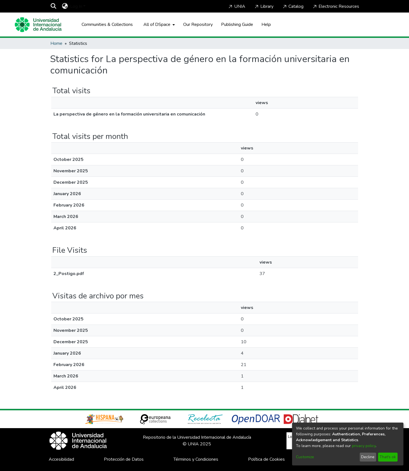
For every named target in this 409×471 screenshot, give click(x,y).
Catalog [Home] (292, 6)
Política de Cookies (266, 459)
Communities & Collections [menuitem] (107, 24)
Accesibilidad (61, 459)
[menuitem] (65, 6)
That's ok (387, 457)
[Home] (38, 25)
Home (56, 43)
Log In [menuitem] (76, 6)
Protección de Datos (124, 459)
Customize (305, 457)
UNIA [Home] (236, 6)
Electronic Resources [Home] (335, 6)
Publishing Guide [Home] (237, 24)
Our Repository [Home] (198, 24)
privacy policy (364, 445)
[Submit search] (53, 6)
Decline (367, 457)
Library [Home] (263, 6)
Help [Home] (266, 24)
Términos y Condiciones (195, 459)
